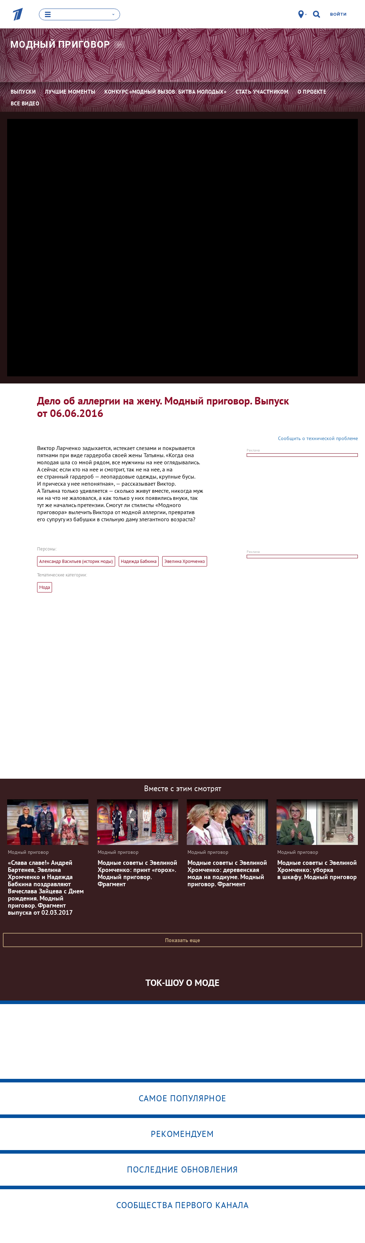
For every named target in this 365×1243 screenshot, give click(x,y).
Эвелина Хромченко (184, 561)
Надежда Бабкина (138, 561)
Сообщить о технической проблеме (318, 438)
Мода (44, 587)
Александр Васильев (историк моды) (76, 561)
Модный (60, 44)
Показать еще (182, 939)
